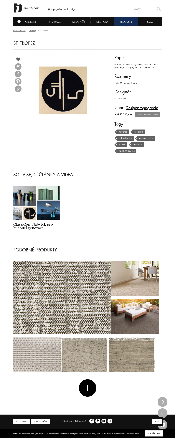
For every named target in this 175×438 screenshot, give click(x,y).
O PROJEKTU (22, 421)
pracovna (137, 144)
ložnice (122, 144)
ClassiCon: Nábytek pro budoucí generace (31, 226)
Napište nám (41, 421)
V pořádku (154, 433)
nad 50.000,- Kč (126, 151)
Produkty (126, 21)
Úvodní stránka (19, 31)
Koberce (123, 132)
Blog (150, 21)
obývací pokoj (145, 138)
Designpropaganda (144, 107)
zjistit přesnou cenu (148, 114)
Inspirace (55, 21)
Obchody (102, 21)
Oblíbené (25, 21)
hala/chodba (125, 138)
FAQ (157, 421)
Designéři (78, 21)
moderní (138, 132)
